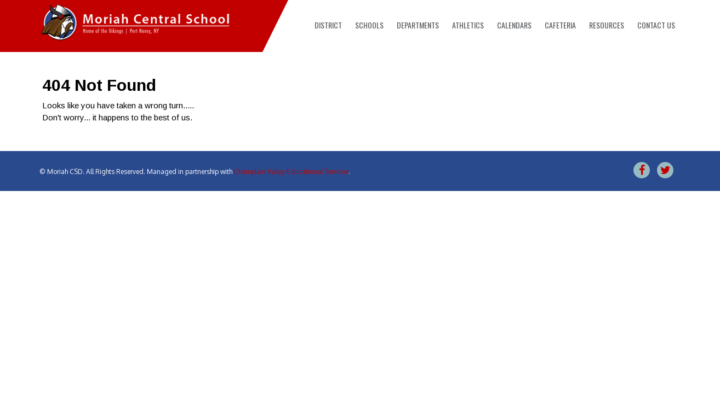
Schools (369, 25)
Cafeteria (560, 25)
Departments (418, 25)
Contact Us (656, 25)
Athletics (468, 25)
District (328, 25)
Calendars (514, 25)
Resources (606, 25)
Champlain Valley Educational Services (291, 171)
